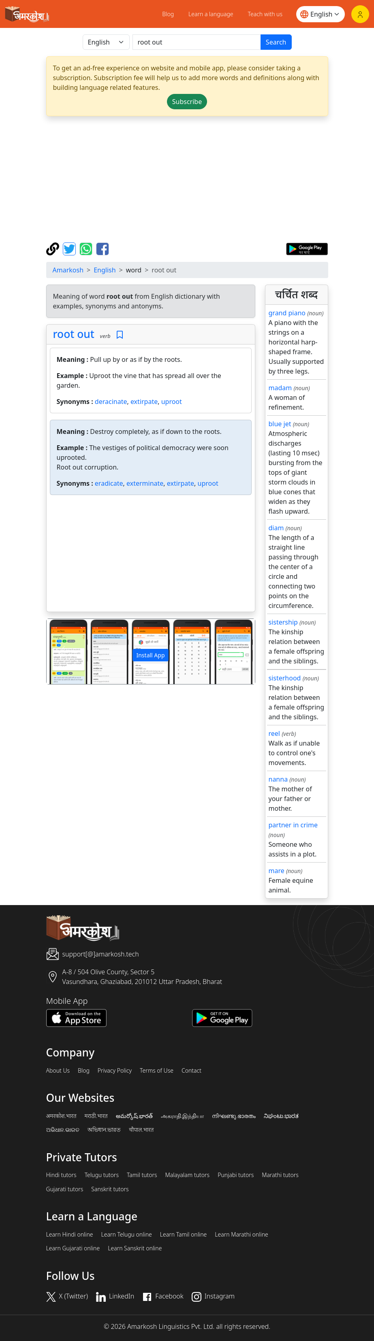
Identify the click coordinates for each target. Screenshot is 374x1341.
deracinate (111, 401)
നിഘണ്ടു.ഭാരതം (233, 1116)
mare (276, 870)
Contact (191, 1070)
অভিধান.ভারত (104, 1129)
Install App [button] (150, 655)
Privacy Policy (115, 1070)
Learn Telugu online (126, 1234)
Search (276, 42)
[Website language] (320, 14)
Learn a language (210, 14)
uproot (171, 401)
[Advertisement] (187, 179)
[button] (62, 651)
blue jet (280, 423)
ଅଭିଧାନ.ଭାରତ (62, 1129)
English (104, 270)
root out (73, 334)
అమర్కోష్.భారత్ (134, 1116)
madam (280, 387)
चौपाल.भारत (141, 1129)
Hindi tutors (61, 1175)
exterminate (144, 483)
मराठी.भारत (96, 1116)
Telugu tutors (102, 1175)
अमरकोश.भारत (61, 1116)
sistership (283, 622)
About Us (58, 1070)
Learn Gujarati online (73, 1248)
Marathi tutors (280, 1175)
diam (276, 527)
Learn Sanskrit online (135, 1248)
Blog (168, 14)
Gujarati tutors (64, 1189)
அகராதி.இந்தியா (182, 1116)
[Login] (360, 14)
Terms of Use (156, 1070)
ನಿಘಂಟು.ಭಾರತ (281, 1116)
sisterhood (285, 678)
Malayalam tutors (187, 1175)
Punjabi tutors (236, 1175)
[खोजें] (197, 42)
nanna (278, 779)
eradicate (109, 483)
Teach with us (265, 14)
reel (274, 733)
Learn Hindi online (69, 1234)
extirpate (144, 401)
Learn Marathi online (241, 1234)
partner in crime (293, 824)
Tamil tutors (142, 1175)
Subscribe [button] (187, 101)
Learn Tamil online (183, 1234)
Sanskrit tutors (109, 1189)
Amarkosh (68, 270)
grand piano (287, 312)
